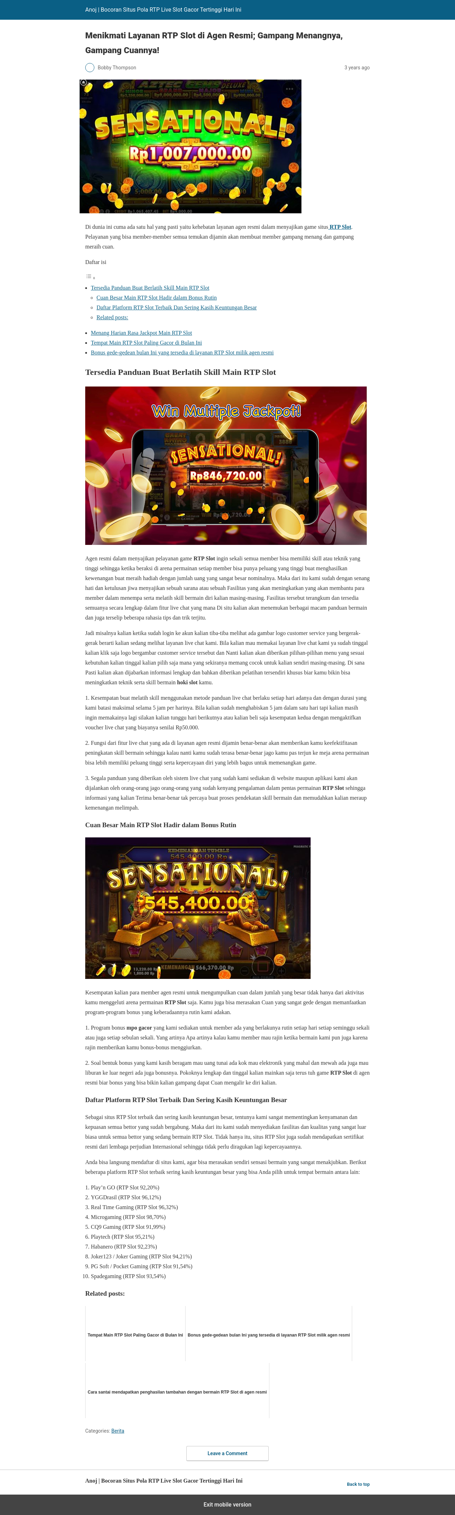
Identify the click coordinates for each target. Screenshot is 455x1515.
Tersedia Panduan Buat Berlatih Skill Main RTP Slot (150, 288)
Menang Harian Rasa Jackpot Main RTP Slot (141, 333)
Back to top (358, 1484)
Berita (117, 1431)
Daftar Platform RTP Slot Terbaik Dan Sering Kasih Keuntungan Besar (176, 307)
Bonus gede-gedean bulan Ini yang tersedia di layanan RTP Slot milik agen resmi (182, 353)
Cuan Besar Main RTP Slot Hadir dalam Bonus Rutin (156, 298)
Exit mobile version (227, 1504)
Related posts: (112, 317)
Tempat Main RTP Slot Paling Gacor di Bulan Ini (146, 343)
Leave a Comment (228, 1453)
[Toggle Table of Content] (90, 278)
